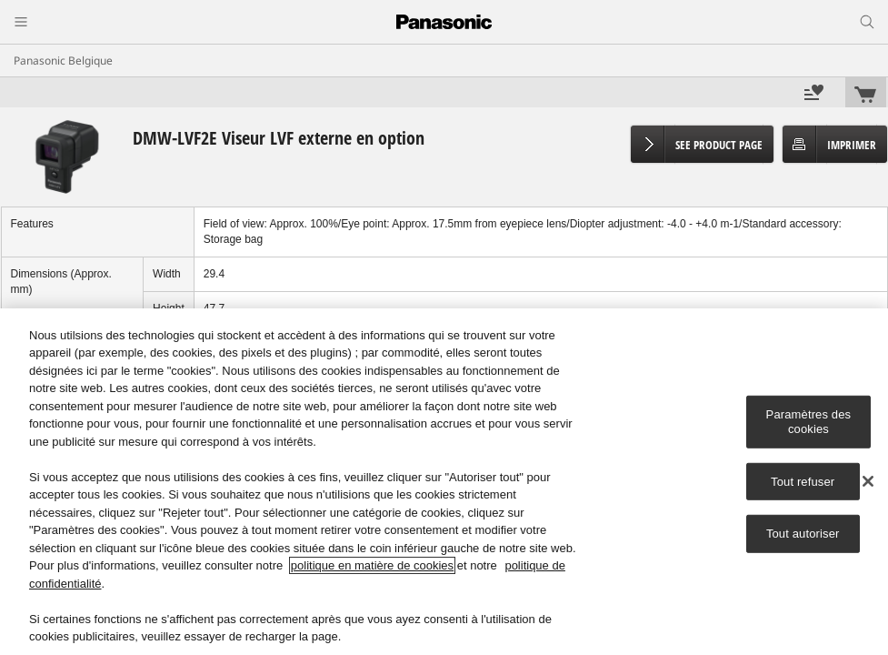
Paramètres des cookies (809, 422)
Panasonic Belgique (63, 60)
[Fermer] (868, 481)
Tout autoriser (803, 533)
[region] (444, 481)
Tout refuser (802, 481)
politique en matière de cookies (372, 565)
